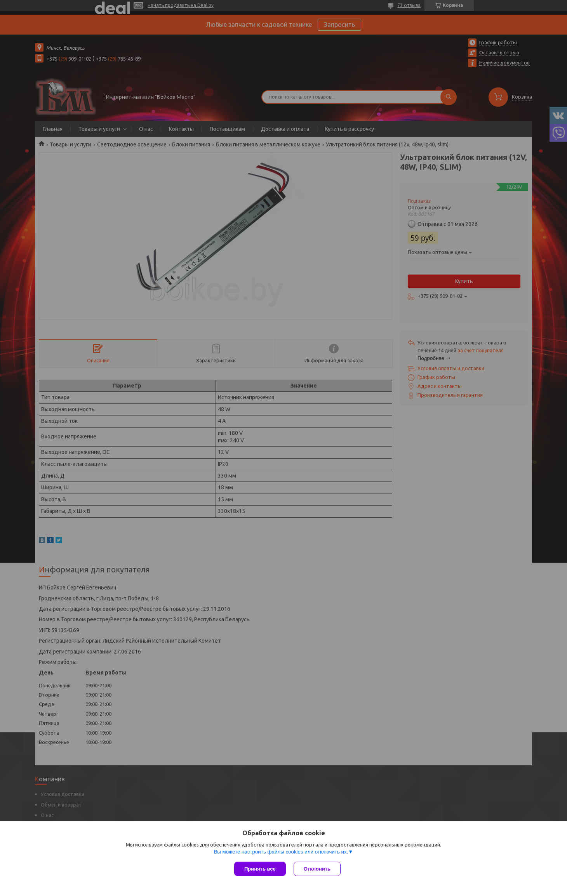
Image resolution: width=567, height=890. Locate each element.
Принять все (260, 869)
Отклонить (317, 869)
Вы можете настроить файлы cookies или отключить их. (281, 852)
